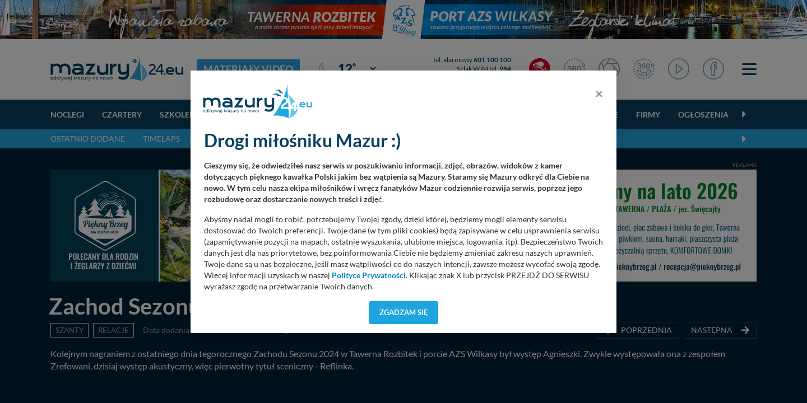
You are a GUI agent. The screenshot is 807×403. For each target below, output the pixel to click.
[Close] (599, 93)
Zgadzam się (403, 312)
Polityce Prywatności (369, 275)
